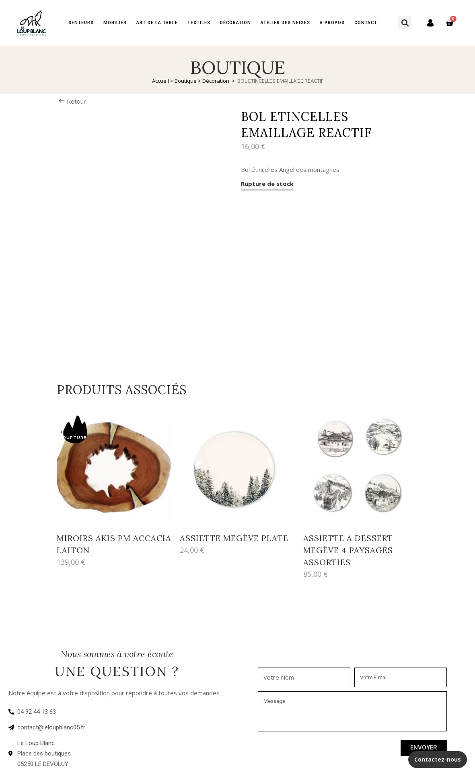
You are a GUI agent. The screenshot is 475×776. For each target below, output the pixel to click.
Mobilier (115, 22)
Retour (72, 101)
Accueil (160, 80)
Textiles (198, 22)
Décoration (235, 22)
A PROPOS (332, 22)
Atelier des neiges (285, 22)
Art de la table (157, 22)
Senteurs (81, 22)
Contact (365, 22)
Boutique (186, 80)
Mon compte (427, 23)
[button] (404, 22)
